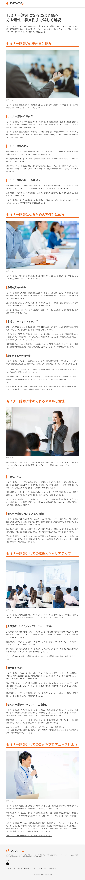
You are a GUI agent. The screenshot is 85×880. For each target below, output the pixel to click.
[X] (7, 863)
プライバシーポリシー (40, 868)
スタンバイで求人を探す (14, 868)
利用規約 (27, 868)
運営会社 (52, 868)
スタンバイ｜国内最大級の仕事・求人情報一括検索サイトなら (29, 836)
